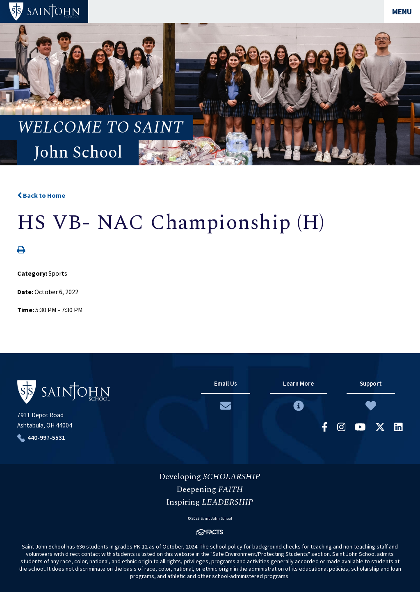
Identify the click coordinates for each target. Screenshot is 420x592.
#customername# (44, 11)
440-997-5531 (46, 437)
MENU (402, 11)
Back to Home (41, 195)
